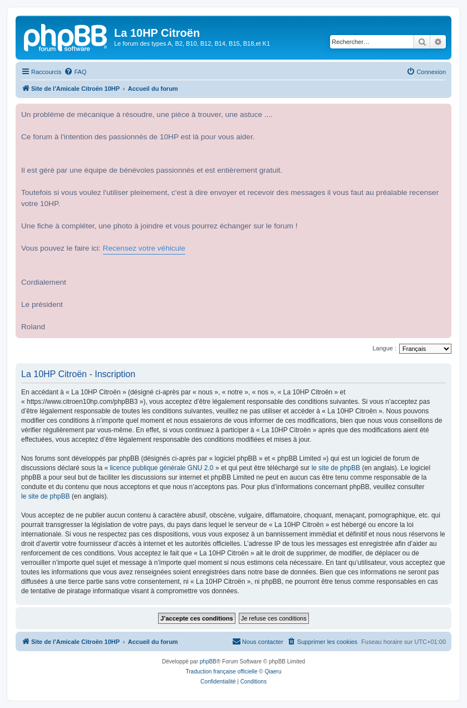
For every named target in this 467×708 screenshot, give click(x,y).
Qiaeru (272, 671)
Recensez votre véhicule (144, 248)
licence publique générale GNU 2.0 (161, 468)
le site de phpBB (336, 468)
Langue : (384, 348)
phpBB (208, 661)
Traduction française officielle (222, 671)
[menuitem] (75, 72)
